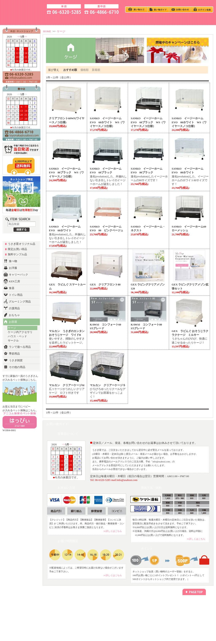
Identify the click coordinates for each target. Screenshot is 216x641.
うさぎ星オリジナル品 (21, 243)
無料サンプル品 (17, 254)
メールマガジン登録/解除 (124, 604)
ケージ (61, 31)
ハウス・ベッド (17, 336)
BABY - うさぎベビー (108, 19)
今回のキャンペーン (53, 607)
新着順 (96, 69)
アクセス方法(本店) (189, 607)
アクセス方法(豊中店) (190, 611)
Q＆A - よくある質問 (138, 19)
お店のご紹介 (186, 604)
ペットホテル (84, 607)
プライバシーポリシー (156, 604)
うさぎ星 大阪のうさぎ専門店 (23, 8)
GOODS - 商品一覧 (198, 19)
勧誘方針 (150, 611)
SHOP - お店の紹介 (18, 19)
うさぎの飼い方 (78, 19)
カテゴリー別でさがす (20, 607)
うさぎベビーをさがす (20, 604)
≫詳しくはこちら (112, 531)
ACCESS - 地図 (48, 19)
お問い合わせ (186, 615)
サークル (13, 340)
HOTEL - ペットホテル (168, 19)
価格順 (84, 69)
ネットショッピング (87, 604)
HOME (47, 31)
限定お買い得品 (17, 249)
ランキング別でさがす (20, 611)
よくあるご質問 (187, 619)
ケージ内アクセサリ (20, 332)
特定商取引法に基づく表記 (158, 607)
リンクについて (119, 607)
